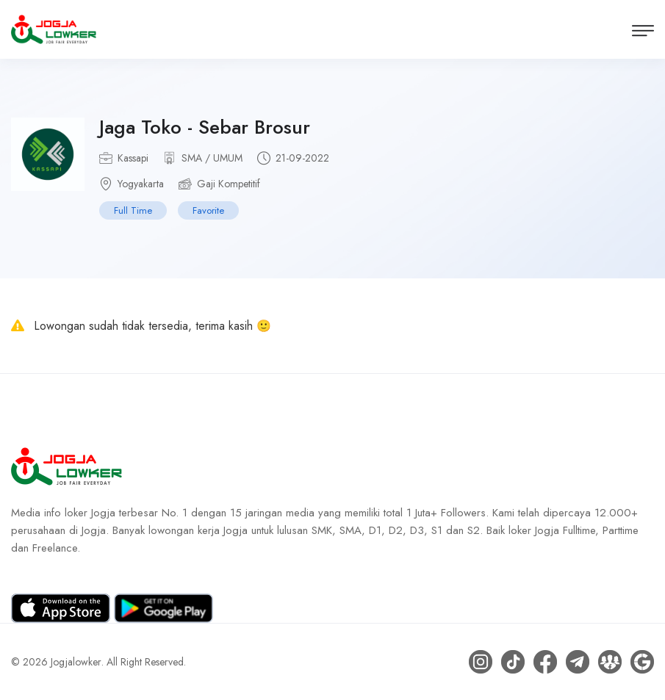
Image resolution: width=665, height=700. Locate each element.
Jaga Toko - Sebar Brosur (204, 127)
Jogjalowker (76, 661)
